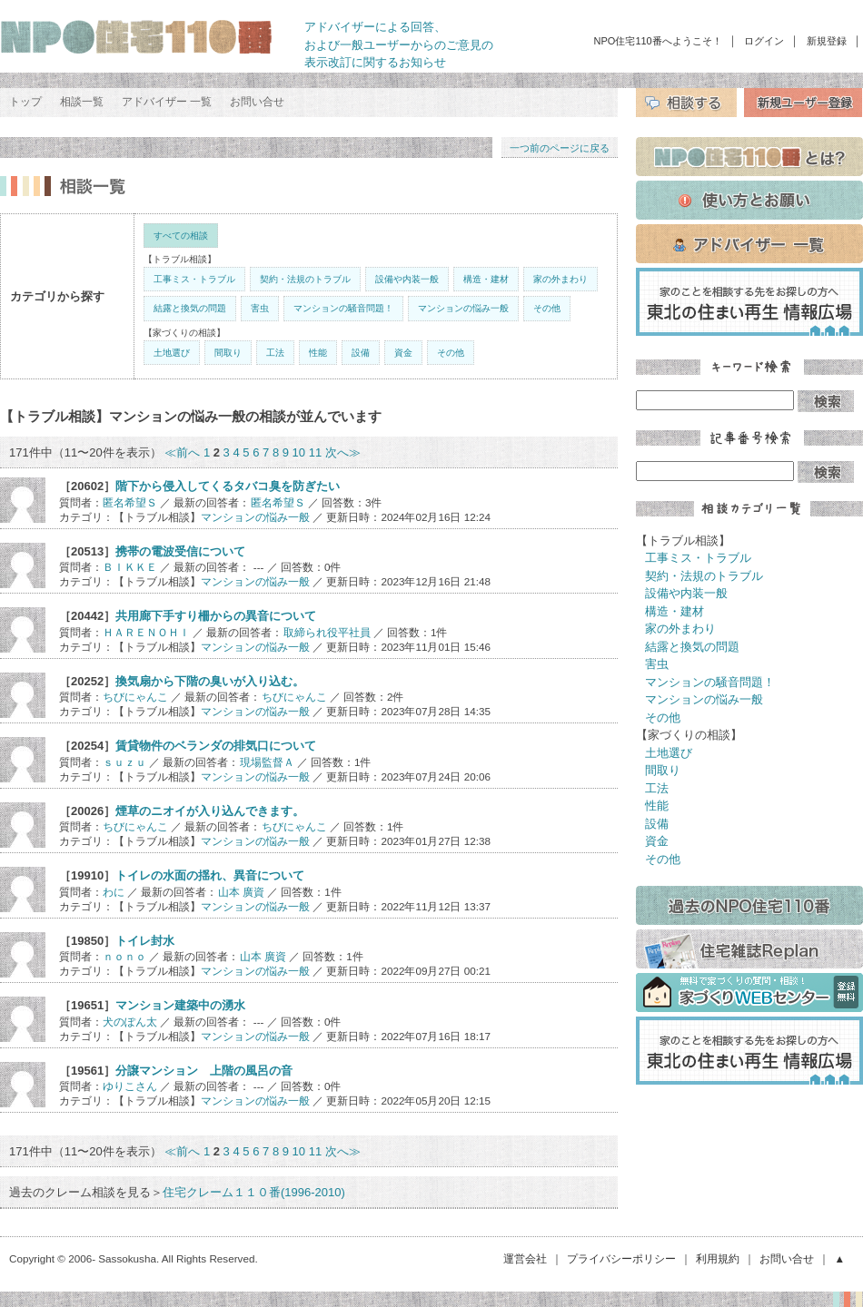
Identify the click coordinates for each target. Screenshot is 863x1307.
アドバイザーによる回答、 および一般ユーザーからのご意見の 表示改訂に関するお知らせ (398, 44)
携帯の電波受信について (180, 551)
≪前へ (182, 452)
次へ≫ (343, 452)
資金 (403, 353)
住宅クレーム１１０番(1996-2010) (254, 1192)
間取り (228, 353)
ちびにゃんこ (135, 697)
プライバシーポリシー (621, 1258)
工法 (275, 353)
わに (113, 892)
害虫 (260, 308)
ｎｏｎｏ (124, 956)
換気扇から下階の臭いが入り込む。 (209, 681)
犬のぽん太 (130, 1021)
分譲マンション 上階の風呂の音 (204, 1070)
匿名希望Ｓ (130, 502)
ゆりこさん (130, 1086)
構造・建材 (486, 279)
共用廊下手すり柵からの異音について (215, 616)
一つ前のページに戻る (560, 147)
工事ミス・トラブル (194, 279)
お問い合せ (257, 101)
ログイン (764, 40)
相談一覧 (82, 101)
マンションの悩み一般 (463, 308)
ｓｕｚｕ (124, 762)
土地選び (172, 353)
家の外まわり (560, 279)
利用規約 (717, 1258)
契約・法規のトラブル (305, 279)
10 (299, 452)
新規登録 (827, 40)
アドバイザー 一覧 (167, 101)
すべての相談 (181, 236)
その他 (546, 308)
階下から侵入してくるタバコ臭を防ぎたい (227, 486)
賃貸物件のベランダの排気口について (215, 745)
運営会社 (525, 1258)
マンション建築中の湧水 (180, 1005)
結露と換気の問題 (190, 308)
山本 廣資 (241, 892)
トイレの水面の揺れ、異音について (209, 875)
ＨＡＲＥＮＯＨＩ (146, 632)
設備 (361, 353)
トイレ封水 (144, 941)
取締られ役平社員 (327, 632)
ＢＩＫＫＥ (130, 567)
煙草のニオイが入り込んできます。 (209, 811)
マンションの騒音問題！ (343, 308)
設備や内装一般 (407, 279)
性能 (318, 353)
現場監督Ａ (267, 762)
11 (315, 452)
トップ (25, 101)
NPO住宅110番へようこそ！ (658, 40)
